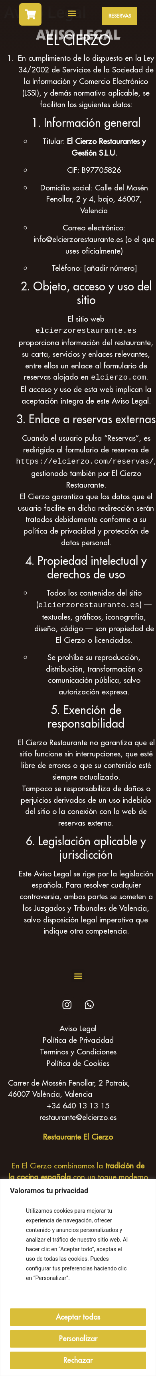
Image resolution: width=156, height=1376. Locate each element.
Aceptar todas (78, 1317)
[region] (78, 1277)
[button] (72, 13)
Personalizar (78, 1338)
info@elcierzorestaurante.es (78, 239)
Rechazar (78, 1360)
